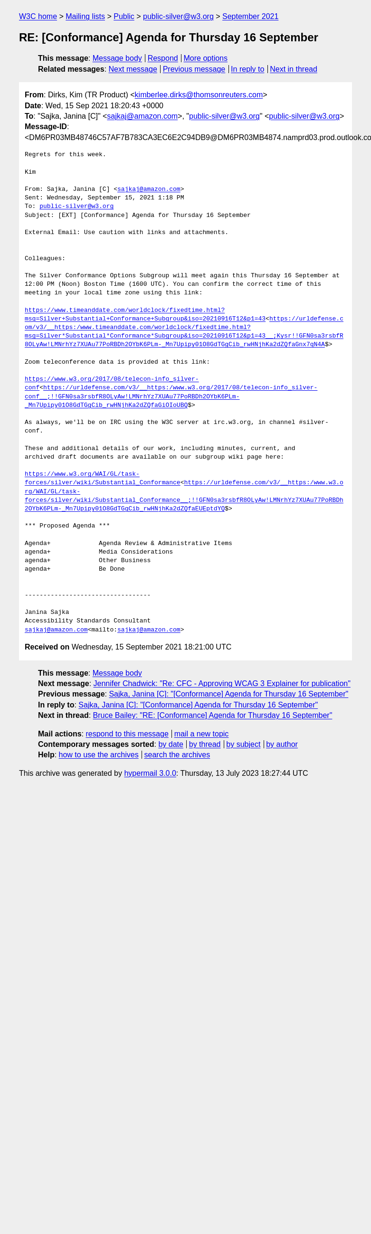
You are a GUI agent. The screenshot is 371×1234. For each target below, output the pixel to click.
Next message (133, 69)
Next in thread (293, 69)
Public (124, 16)
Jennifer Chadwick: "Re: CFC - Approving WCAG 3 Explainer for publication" (222, 683)
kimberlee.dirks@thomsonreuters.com (199, 95)
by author (282, 744)
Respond (163, 58)
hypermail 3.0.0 (150, 773)
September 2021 (250, 16)
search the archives (177, 755)
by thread (205, 744)
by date (170, 744)
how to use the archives (99, 755)
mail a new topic (201, 734)
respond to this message (127, 734)
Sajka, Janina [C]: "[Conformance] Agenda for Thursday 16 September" (228, 694)
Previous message (194, 69)
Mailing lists (85, 16)
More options (206, 58)
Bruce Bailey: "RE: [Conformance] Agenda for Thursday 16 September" (213, 715)
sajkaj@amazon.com (142, 116)
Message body (117, 58)
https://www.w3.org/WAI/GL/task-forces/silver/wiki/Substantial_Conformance (103, 478)
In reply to (247, 69)
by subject (243, 744)
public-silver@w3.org (178, 16)
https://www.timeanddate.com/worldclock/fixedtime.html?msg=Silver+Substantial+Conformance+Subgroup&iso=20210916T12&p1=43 (145, 314)
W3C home (38, 16)
